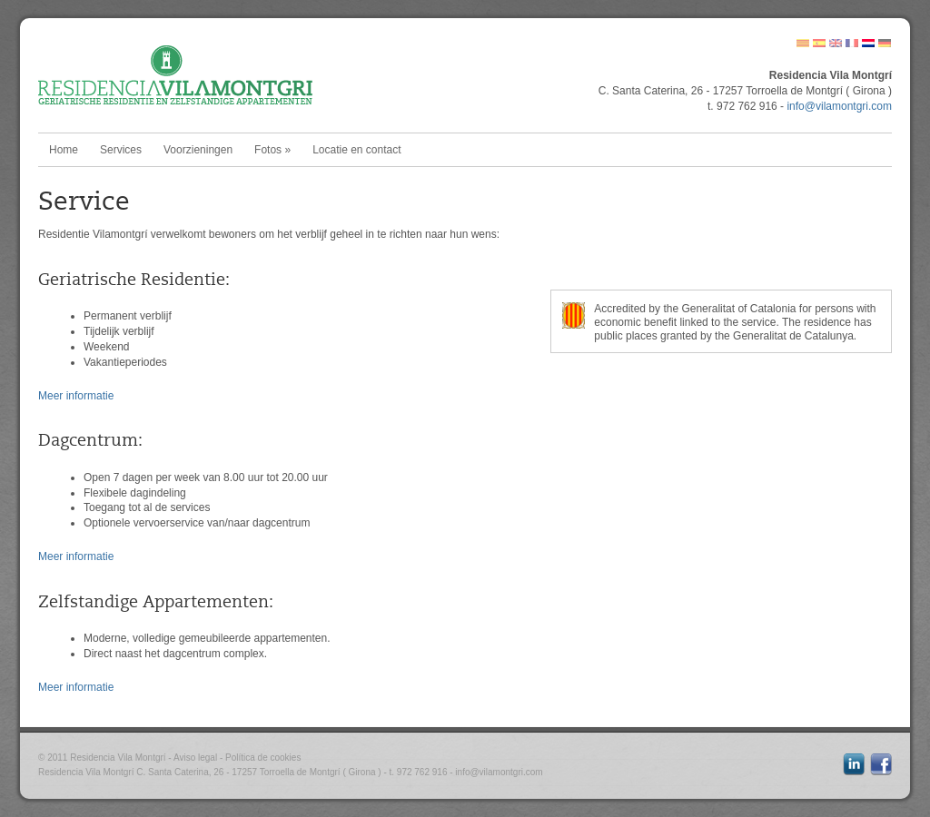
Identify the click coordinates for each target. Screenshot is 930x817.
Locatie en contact (356, 149)
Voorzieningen (197, 149)
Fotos (272, 149)
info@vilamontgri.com (839, 106)
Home (63, 149)
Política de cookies (263, 758)
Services (121, 149)
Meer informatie (76, 395)
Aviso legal (195, 758)
